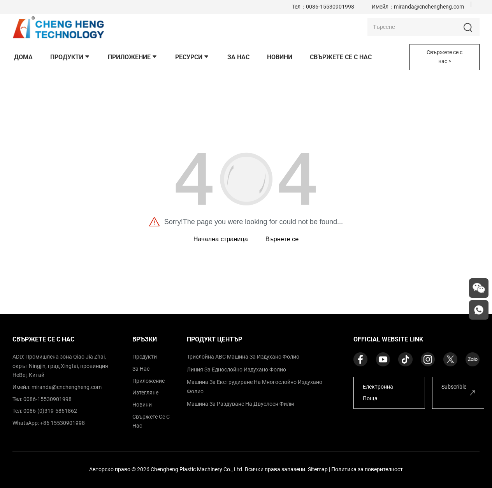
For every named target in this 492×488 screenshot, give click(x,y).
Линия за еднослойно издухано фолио (236, 369)
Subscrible (453, 387)
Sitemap (318, 469)
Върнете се (282, 238)
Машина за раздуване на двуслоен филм (240, 404)
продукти (70, 57)
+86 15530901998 (62, 423)
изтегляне (145, 392)
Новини (142, 404)
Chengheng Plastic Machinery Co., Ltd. (197, 469)
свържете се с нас (341, 57)
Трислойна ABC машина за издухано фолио (243, 357)
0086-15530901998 (330, 7)
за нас (140, 369)
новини (279, 57)
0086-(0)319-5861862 (50, 411)
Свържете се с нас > (444, 57)
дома (23, 57)
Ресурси (192, 57)
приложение (133, 57)
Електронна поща (378, 393)
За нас (238, 57)
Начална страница (220, 238)
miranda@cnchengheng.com (429, 7)
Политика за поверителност (367, 469)
